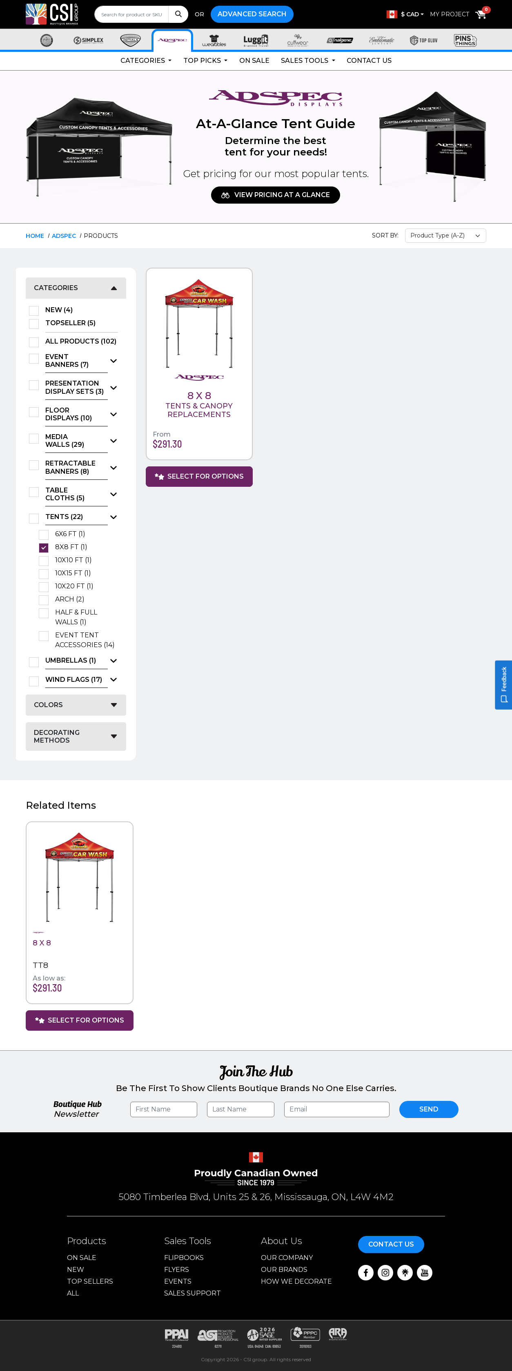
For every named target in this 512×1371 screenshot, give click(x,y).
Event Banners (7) (67, 360)
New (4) (61, 310)
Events (177, 1281)
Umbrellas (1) (70, 660)
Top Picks (203, 60)
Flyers (176, 1269)
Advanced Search (252, 14)
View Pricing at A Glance (275, 195)
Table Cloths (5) (65, 494)
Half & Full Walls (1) (76, 617)
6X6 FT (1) (73, 534)
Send (429, 1109)
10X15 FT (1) (75, 573)
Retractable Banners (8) (70, 467)
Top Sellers (90, 1281)
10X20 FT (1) (77, 586)
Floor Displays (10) (68, 414)
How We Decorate (296, 1281)
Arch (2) (72, 599)
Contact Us (369, 60)
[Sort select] (446, 235)
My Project (449, 14)
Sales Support (192, 1293)
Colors (48, 705)
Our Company (287, 1258)
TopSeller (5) (73, 323)
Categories (143, 60)
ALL (73, 1293)
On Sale (254, 60)
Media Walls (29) (64, 440)
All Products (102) (81, 341)
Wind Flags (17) (73, 679)
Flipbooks (184, 1258)
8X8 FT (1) (74, 547)
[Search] (178, 14)
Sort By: (385, 235)
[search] (141, 14)
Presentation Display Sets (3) (74, 387)
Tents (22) (64, 517)
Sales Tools (305, 60)
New (75, 1269)
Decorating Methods (57, 736)
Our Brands (284, 1269)
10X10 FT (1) (76, 560)
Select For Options (199, 476)
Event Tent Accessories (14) (86, 640)
